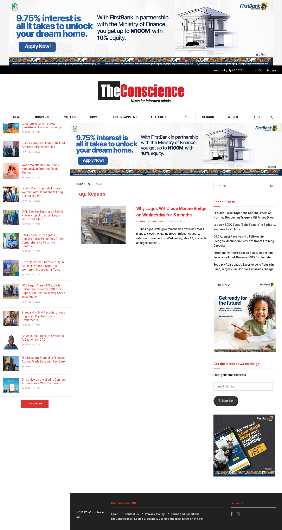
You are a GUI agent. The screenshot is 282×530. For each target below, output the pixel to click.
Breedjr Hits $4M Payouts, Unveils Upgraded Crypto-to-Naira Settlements (43, 316)
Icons (184, 117)
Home (79, 184)
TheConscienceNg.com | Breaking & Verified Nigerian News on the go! (157, 518)
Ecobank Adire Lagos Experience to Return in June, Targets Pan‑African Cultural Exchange (43, 123)
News (17, 117)
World (233, 117)
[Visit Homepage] (141, 92)
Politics (69, 117)
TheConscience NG (151, 221)
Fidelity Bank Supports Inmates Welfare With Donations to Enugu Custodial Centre (43, 192)
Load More (34, 403)
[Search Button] (271, 117)
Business (42, 117)
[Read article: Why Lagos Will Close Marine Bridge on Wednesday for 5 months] (103, 225)
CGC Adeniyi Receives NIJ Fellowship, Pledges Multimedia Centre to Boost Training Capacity (243, 241)
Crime (94, 117)
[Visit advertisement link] (141, 32)
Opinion (208, 117)
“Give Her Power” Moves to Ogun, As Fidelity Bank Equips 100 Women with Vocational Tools (43, 265)
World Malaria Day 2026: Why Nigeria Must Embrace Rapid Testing (40, 168)
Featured (158, 117)
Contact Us (132, 514)
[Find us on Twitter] (260, 70)
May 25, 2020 (173, 221)
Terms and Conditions (185, 514)
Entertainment (125, 117)
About (114, 514)
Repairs (98, 184)
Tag (88, 184)
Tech (256, 117)
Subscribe (226, 401)
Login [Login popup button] (271, 70)
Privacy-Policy (155, 514)
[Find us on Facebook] (255, 70)
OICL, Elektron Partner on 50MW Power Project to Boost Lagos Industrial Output (42, 215)
